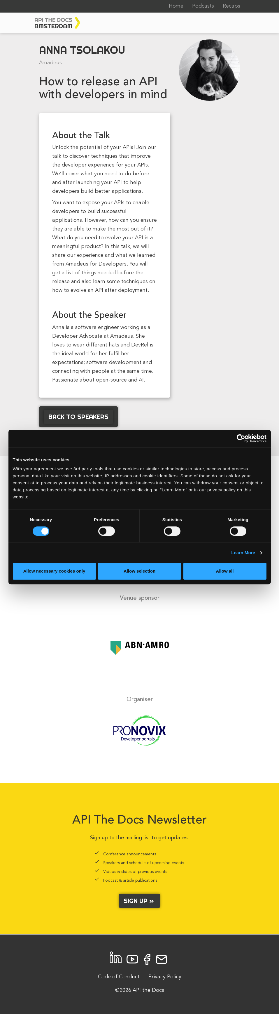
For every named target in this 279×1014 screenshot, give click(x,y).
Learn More (243, 552)
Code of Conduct (119, 977)
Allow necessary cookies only (54, 570)
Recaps (231, 6)
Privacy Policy (164, 977)
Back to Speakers (78, 416)
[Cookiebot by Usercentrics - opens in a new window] (240, 438)
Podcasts (203, 6)
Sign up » (139, 901)
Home (176, 6)
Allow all (225, 570)
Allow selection (139, 570)
